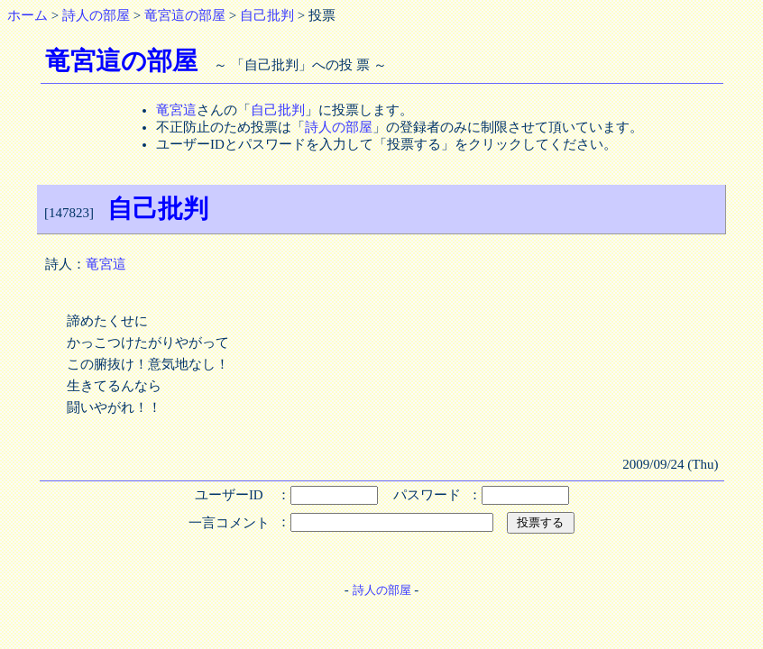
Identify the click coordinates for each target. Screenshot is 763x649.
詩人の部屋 (96, 15)
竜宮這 (176, 110)
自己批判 (267, 15)
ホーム (27, 15)
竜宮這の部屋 (184, 15)
